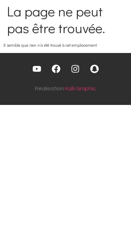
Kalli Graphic (80, 88)
